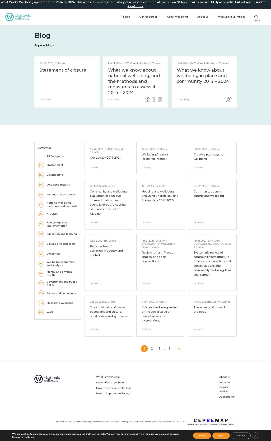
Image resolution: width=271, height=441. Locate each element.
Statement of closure (63, 70)
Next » (178, 349)
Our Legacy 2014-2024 (106, 157)
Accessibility (227, 396)
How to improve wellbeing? (113, 393)
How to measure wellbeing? (113, 388)
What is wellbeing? (108, 377)
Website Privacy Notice (224, 387)
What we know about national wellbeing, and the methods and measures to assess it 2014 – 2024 (134, 81)
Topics (125, 16)
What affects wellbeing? (111, 382)
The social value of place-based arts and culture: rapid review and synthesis (108, 312)
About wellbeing (177, 16)
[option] (67, 82)
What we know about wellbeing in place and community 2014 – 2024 (203, 75)
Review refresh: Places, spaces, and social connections (158, 257)
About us (203, 16)
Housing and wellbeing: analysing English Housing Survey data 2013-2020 (160, 196)
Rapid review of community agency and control (106, 251)
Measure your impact (231, 16)
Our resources (148, 16)
